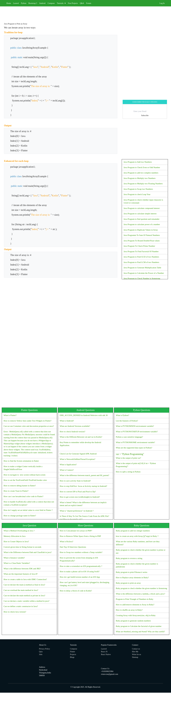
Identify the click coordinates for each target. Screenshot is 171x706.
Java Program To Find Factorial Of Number (141, 251)
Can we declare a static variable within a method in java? (26, 601)
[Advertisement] (80, 12)
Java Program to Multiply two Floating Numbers (143, 184)
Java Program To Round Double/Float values (142, 241)
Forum (88, 3)
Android (42, 3)
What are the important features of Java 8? (21, 574)
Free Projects (73, 3)
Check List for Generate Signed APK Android (78, 454)
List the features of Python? (127, 421)
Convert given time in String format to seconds (22, 547)
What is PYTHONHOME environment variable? (135, 442)
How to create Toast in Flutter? (16, 491)
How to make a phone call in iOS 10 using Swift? (79, 571)
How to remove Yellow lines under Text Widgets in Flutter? (27, 421)
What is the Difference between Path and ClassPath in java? (28, 552)
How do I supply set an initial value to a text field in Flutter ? (28, 510)
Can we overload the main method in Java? (21, 590)
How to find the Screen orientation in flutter (21, 461)
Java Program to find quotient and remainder (141, 219)
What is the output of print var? (141, 455)
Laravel (16, 3)
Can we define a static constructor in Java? (21, 606)
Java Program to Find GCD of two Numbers (141, 257)
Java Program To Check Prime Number (139, 246)
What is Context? (67, 470)
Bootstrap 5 (32, 3)
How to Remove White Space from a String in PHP (80, 536)
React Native (106, 654)
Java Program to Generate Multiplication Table (142, 268)
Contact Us (105, 669)
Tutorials (61, 3)
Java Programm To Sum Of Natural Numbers (142, 235)
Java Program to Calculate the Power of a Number (144, 273)
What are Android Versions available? (75, 426)
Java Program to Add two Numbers (138, 162)
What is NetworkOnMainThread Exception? (77, 459)
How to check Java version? (15, 612)
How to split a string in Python (128, 472)
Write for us (136, 654)
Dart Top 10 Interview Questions (73, 547)
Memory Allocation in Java (15, 536)
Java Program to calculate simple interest (140, 214)
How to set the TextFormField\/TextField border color (25, 480)
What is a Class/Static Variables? (17, 563)
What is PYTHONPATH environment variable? (135, 426)
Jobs (40, 654)
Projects (73, 654)
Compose (51, 3)
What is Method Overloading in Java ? (19, 531)
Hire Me (135, 652)
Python (23, 3)
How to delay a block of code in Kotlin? (76, 591)
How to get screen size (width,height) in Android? (80, 497)
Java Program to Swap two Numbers (138, 189)
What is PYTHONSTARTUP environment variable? (137, 432)
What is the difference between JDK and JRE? (22, 569)
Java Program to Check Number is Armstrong (142, 278)
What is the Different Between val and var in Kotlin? (81, 437)
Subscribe (144, 115)
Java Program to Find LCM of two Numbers (141, 262)
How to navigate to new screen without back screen (24, 475)
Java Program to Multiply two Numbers (140, 178)
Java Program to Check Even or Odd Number (142, 167)
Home (8, 3)
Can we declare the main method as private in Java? (24, 595)
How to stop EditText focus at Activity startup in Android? (83, 486)
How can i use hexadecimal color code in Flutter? (23, 496)
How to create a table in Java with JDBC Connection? (25, 579)
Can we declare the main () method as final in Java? (24, 585)
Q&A (82, 3)
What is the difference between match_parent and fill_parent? (84, 475)
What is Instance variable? (14, 558)
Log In (162, 3)
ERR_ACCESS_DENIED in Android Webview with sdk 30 (84, 415)
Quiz (41, 652)
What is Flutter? (10, 415)
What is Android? (67, 421)
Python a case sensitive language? (129, 437)
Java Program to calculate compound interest (142, 208)
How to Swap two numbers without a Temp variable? (81, 552)
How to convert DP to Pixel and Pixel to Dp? (78, 492)
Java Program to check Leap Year (137, 194)
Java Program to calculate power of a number (142, 224)
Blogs (72, 657)
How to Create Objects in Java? (16, 541)
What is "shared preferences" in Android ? (77, 511)
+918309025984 (107, 671)
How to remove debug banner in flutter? (20, 486)
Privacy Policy (44, 649)
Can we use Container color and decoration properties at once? (29, 426)
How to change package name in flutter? (20, 516)
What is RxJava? (66, 541)
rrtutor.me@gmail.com (109, 674)
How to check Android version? (72, 432)
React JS (104, 652)
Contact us (136, 649)
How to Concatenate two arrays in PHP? (76, 531)
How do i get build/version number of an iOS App (80, 577)
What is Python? (122, 415)
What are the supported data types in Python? (134, 448)
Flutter (72, 652)
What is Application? (68, 464)
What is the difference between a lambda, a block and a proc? (140, 594)
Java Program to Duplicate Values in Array (141, 230)
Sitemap (135, 657)
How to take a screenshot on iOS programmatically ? (81, 566)
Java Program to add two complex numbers (141, 173)
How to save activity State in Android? (75, 481)
